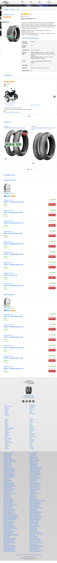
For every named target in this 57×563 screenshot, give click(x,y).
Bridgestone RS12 (34, 463)
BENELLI (32, 419)
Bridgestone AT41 (34, 457)
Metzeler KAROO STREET (10, 509)
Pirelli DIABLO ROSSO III (9, 545)
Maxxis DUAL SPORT (8, 500)
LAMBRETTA (33, 434)
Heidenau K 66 (33, 494)
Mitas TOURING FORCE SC (10, 542)
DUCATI (6, 426)
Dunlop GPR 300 (33, 480)
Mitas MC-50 (6, 536)
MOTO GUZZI (33, 436)
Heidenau (12, 9)
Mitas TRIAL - (7, 544)
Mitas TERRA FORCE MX (35, 539)
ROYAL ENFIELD (9, 442)
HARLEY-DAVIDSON (9, 428)
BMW (31, 421)
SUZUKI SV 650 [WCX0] (9, 102)
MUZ (31, 438)
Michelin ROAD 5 (7, 529)
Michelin (6, 412)
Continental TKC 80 (8, 477)
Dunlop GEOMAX (8, 480)
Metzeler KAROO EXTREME (36, 507)
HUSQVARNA (8, 429)
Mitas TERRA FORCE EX (9, 539)
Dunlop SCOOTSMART (35, 484)
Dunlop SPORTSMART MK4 (10, 486)
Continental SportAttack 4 (35, 474)
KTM (31, 432)
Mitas (31, 412)
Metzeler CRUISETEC (35, 506)
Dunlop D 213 (7, 479)
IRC (30, 409)
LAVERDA (7, 435)
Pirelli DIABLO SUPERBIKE (10, 547)
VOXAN (31, 447)
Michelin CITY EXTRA (9, 520)
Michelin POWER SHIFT (9, 526)
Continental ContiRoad (35, 470)
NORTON (32, 439)
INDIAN (6, 431)
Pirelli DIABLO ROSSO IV (35, 545)
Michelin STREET (34, 531)
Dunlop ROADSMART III (9, 483)
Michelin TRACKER (8, 532)
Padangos (6, 9)
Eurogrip (31, 407)
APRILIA (7, 419)
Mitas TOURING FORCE (35, 541)
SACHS (31, 442)
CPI (30, 423)
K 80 (18, 9)
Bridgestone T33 (7, 467)
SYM (31, 444)
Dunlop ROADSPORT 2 (9, 484)
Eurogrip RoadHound (8, 490)
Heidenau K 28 (33, 490)
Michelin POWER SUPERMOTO (11, 528)
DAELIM (7, 425)
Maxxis (6, 410)
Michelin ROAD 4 (33, 528)
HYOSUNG (32, 429)
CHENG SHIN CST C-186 (35, 467)
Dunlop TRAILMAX (8, 487)
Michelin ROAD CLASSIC (9, 531)
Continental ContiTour (8, 473)
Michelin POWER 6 (34, 523)
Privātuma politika (29, 554)
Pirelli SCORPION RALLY (9, 549)
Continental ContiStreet (35, 471)
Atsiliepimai (26, 16)
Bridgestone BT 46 (34, 461)
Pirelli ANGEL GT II (34, 544)
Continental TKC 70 (34, 476)
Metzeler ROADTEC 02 (35, 513)
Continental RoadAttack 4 (9, 474)
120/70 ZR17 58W (9, 105)
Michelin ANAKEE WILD (35, 519)
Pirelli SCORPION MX (35, 548)
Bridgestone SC (7, 466)
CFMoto (6, 423)
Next (54, 97)
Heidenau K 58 (7, 492)
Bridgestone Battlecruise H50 (10, 461)
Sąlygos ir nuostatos (37, 554)
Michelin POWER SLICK (35, 526)
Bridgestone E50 (7, 463)
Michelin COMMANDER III (9, 522)
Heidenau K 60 (33, 492)
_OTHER (32, 448)
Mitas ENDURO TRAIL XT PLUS (11, 535)
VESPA (6, 447)
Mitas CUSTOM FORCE (35, 532)
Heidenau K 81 (33, 497)
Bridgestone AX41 (8, 458)
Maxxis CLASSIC (33, 499)
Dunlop (6, 407)
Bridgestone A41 (7, 457)
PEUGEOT (7, 441)
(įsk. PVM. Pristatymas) (52, 201)
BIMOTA (7, 421)
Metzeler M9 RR (33, 509)
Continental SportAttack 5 (9, 476)
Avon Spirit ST (33, 454)
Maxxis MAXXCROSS (9, 502)
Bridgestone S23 (33, 464)
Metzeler (32, 410)
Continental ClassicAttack (9, 468)
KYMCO (6, 434)
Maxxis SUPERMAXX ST (35, 505)
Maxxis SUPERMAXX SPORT (10, 505)
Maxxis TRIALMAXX (8, 506)
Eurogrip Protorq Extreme (35, 489)
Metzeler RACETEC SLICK (36, 512)
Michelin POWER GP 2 (35, 525)
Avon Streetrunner (8, 455)
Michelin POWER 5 (8, 523)
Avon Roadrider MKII (8, 454)
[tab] (8, 75)
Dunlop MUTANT (7, 481)
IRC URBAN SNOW (8, 499)
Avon (6, 405)
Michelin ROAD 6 (33, 529)
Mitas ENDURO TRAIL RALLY (36, 534)
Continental (32, 406)
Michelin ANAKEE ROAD (35, 518)
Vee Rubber (32, 413)
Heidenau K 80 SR (8, 497)
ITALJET (31, 431)
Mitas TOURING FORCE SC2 (36, 542)
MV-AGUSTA (8, 439)
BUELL (6, 422)
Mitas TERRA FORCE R (9, 541)
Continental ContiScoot (9, 471)
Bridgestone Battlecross (35, 460)
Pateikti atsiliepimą (15, 112)
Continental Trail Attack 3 (35, 477)
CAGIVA (31, 422)
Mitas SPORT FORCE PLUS (10, 538)
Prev (5, 97)
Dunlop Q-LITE (33, 481)
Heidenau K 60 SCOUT (35, 493)
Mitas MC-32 (32, 535)
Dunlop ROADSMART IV (35, 483)
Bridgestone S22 (7, 464)
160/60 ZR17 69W (35, 105)
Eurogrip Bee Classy (34, 487)
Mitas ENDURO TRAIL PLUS (10, 534)
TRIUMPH (7, 445)
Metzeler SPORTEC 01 (35, 515)
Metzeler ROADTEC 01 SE (10, 513)
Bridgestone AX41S (34, 458)
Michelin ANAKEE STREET (10, 519)
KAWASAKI (7, 432)
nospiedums (18, 554)
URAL (31, 445)
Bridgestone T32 (33, 466)
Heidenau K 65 (7, 494)
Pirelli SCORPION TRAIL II (10, 551)
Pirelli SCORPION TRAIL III (36, 551)
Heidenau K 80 (33, 496)
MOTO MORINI (8, 438)
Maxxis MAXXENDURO (35, 502)
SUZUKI (6, 444)
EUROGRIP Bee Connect (9, 489)
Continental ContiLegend (9, 470)
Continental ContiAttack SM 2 (36, 468)
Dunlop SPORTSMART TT (36, 486)
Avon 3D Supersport (8, 453)
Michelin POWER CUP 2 (9, 525)
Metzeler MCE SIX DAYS (9, 510)
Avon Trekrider (33, 455)
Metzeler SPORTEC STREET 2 (11, 516)
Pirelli (6, 413)
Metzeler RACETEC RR (9, 512)
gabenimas (23, 554)
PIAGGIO (32, 441)
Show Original (7, 112)
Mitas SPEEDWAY (34, 536)
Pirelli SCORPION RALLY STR (36, 549)
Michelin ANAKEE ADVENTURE (11, 518)
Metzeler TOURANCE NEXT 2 (36, 516)
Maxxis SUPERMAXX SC (35, 503)
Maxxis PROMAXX (8, 503)
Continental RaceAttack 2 (35, 473)
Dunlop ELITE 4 (33, 479)
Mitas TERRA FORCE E (35, 538)
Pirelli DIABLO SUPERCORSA (36, 547)
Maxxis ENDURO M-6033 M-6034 (37, 500)
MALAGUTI (32, 435)
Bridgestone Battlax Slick (9, 460)
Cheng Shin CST (8, 406)
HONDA (31, 428)
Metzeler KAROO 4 (8, 507)
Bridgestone (32, 405)
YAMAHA (7, 448)
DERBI (31, 425)
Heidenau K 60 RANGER (9, 493)
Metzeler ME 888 (33, 510)
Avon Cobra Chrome (34, 453)
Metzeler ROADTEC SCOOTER (11, 515)
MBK (6, 436)
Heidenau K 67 (7, 496)
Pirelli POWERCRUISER (9, 548)
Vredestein (7, 415)
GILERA (31, 426)
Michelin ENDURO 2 (34, 522)
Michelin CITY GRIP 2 (34, 520)
